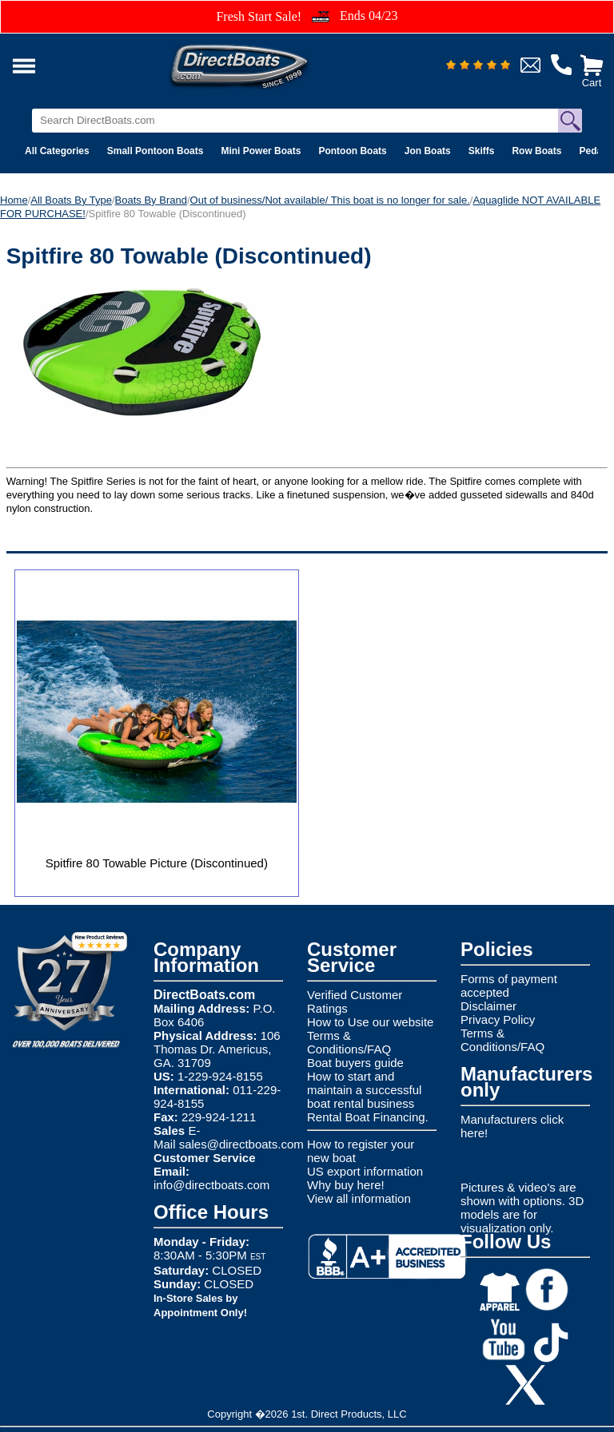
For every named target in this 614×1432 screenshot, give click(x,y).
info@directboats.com (211, 1185)
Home (14, 200)
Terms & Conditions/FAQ (349, 1042)
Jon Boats (428, 151)
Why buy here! (346, 1185)
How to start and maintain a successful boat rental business (364, 1089)
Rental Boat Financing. (368, 1117)
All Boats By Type (71, 200)
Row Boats (536, 151)
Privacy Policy (497, 1019)
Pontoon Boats (352, 151)
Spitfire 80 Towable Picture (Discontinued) (157, 863)
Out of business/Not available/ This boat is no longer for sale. (330, 200)
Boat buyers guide (355, 1062)
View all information (359, 1198)
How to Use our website (370, 1022)
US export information (365, 1171)
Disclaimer (488, 1006)
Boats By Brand (151, 200)
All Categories (57, 151)
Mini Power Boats (261, 151)
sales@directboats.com (241, 1144)
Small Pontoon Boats (155, 151)
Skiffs (481, 151)
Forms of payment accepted (508, 985)
